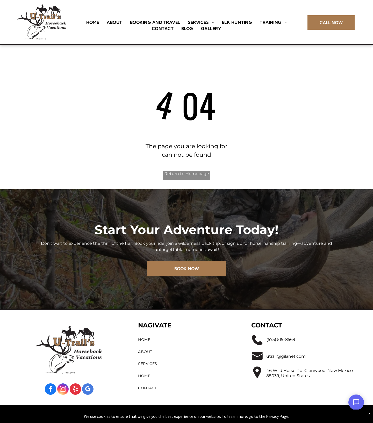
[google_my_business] (88, 389)
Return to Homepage (186, 173)
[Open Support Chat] (356, 402)
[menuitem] (92, 22)
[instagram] (63, 389)
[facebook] (50, 389)
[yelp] (75, 389)
